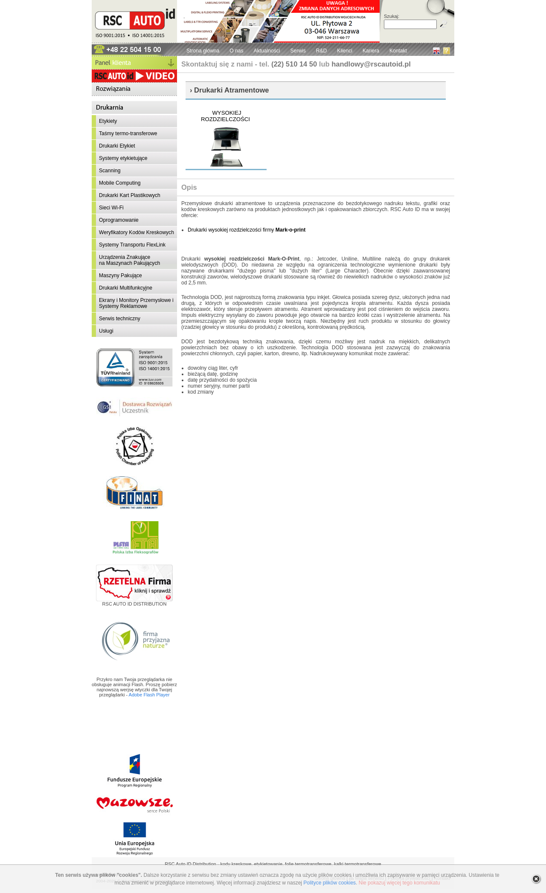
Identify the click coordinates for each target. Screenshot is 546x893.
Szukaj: (391, 16)
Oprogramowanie (119, 220)
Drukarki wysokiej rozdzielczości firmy (246, 230)
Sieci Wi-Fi (111, 208)
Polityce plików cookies (329, 883)
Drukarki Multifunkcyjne (125, 288)
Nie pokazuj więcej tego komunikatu (399, 883)
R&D (321, 51)
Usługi (106, 331)
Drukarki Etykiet (117, 146)
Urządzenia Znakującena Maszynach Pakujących (129, 260)
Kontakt (398, 51)
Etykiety (108, 121)
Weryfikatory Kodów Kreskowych (136, 232)
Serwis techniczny (119, 319)
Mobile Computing (119, 183)
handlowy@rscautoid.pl (371, 64)
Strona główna (202, 51)
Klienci (344, 51)
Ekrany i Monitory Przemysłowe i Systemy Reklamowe (136, 303)
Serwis (297, 51)
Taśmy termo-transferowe (128, 133)
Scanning (109, 171)
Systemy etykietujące (123, 158)
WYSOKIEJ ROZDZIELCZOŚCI (225, 116)
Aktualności (267, 51)
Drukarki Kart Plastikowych (129, 195)
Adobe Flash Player (149, 694)
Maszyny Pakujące (120, 275)
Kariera (371, 51)
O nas (236, 51)
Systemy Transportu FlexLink (132, 245)
